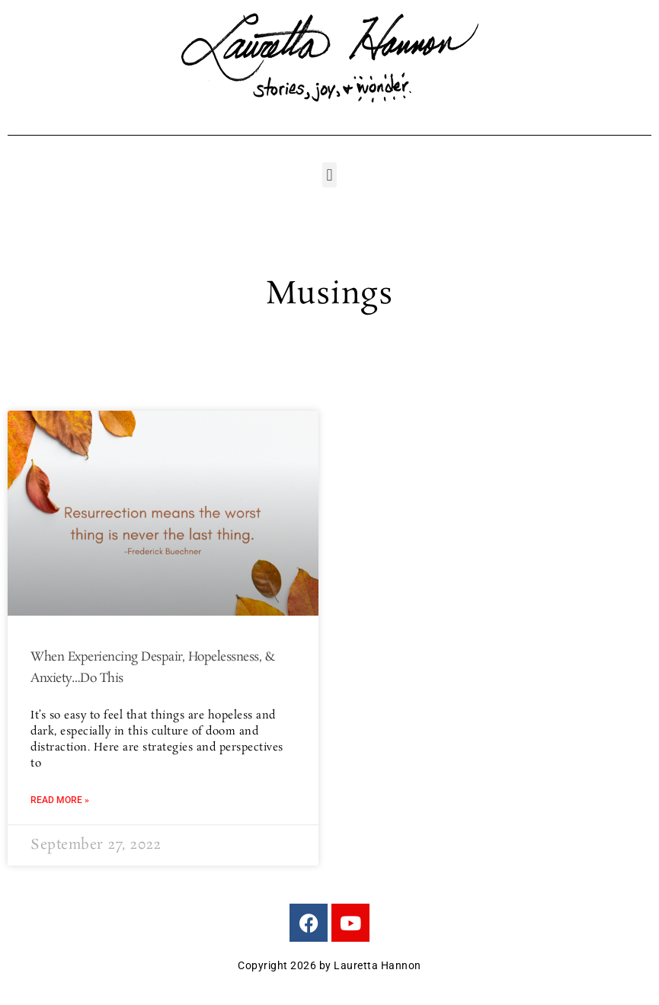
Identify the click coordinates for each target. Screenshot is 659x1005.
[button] (329, 174)
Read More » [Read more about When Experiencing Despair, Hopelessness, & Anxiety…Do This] (59, 800)
